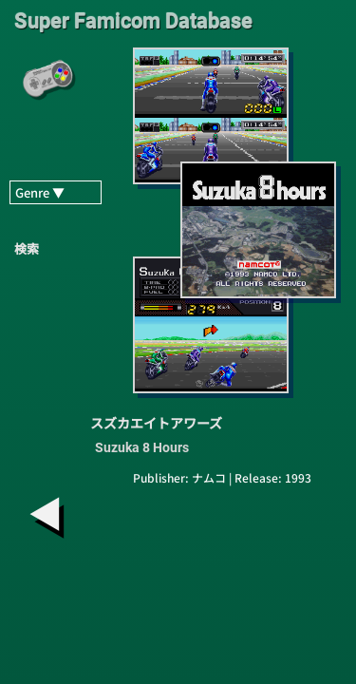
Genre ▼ (40, 192)
